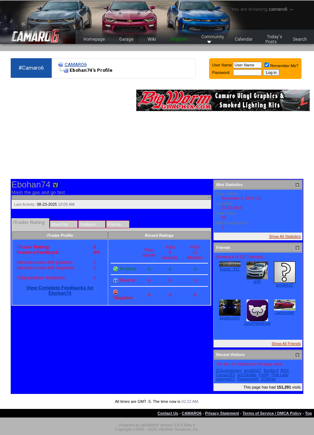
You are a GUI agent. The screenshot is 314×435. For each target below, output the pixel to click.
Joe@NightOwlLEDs (261, 323)
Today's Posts (274, 39)
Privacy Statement (222, 413)
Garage (126, 39)
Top (308, 413)
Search (300, 39)
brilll (257, 281)
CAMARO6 (76, 64)
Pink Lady (280, 374)
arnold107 (284, 285)
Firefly (264, 374)
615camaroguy (229, 370)
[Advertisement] (64, 129)
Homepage (94, 39)
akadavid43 (229, 318)
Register (178, 39)
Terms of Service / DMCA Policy (272, 413)
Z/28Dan (268, 379)
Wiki (152, 39)
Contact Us (167, 413)
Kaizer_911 (230, 269)
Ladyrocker (284, 312)
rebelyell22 (225, 379)
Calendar (244, 39)
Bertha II (271, 370)
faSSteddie (247, 374)
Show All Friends (286, 343)
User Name (222, 65)
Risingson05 (248, 379)
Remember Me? (281, 66)
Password (220, 72)
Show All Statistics (285, 236)
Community (212, 38)
